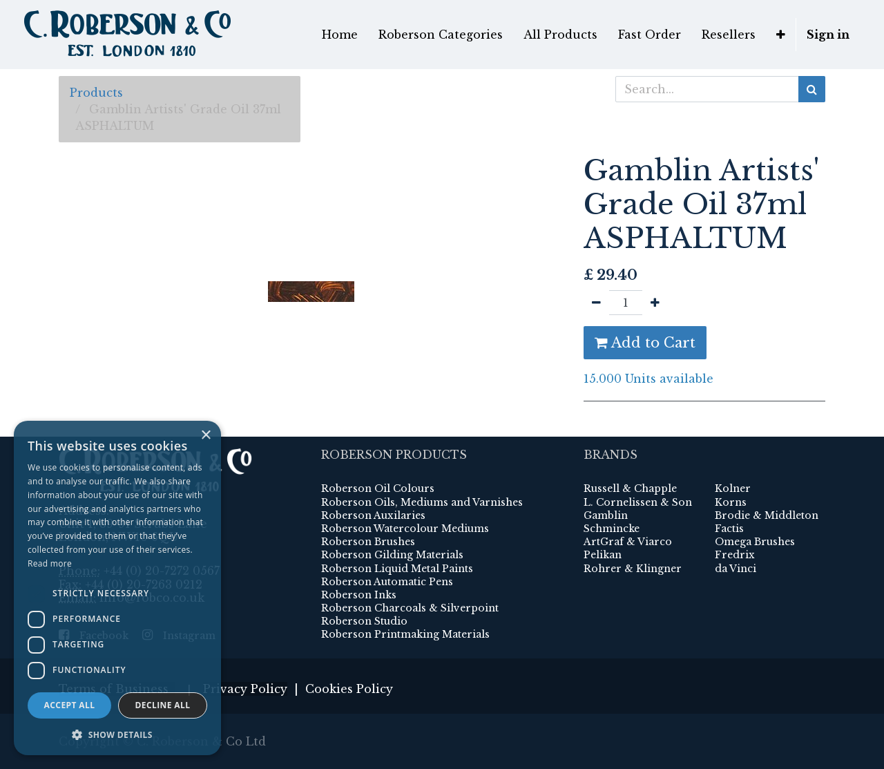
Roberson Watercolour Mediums (405, 528)
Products (96, 92)
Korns (731, 502)
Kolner (733, 488)
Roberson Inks (358, 595)
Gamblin (606, 515)
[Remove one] (596, 302)
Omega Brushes (755, 541)
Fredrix (735, 555)
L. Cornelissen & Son (638, 502)
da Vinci (735, 568)
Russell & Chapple (630, 488)
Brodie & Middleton (766, 515)
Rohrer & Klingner (633, 568)
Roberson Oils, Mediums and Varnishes (422, 502)
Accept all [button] (69, 705)
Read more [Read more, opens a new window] (50, 563)
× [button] (205, 435)
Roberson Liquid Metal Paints (397, 568)
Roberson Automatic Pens (387, 582)
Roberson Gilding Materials (392, 555)
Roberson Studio (364, 621)
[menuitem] (339, 34)
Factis (729, 528)
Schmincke (612, 528)
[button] (781, 34)
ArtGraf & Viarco (628, 541)
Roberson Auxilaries (373, 515)
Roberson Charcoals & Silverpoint (410, 608)
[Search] (811, 89)
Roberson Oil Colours (377, 488)
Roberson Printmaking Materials (405, 634)
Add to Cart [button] (645, 342)
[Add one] (655, 302)
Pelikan (603, 555)
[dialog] (117, 588)
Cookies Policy (349, 689)
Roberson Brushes (368, 541)
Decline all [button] (163, 705)
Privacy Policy (245, 689)
